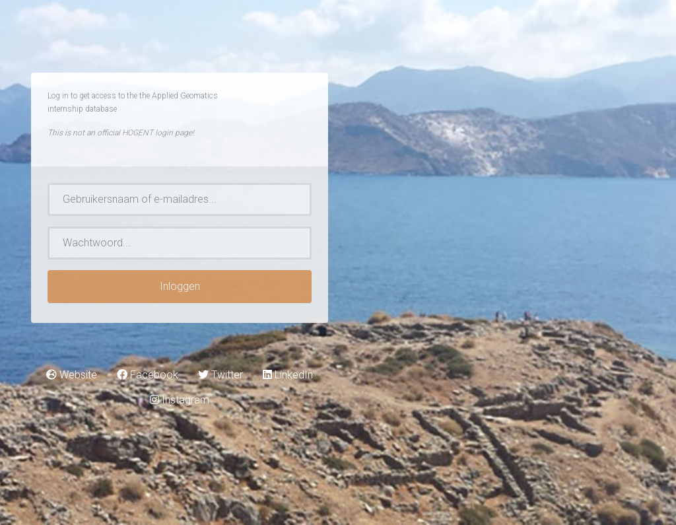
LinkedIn (288, 374)
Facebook (147, 374)
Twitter (220, 374)
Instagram (179, 400)
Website (71, 374)
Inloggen (180, 286)
